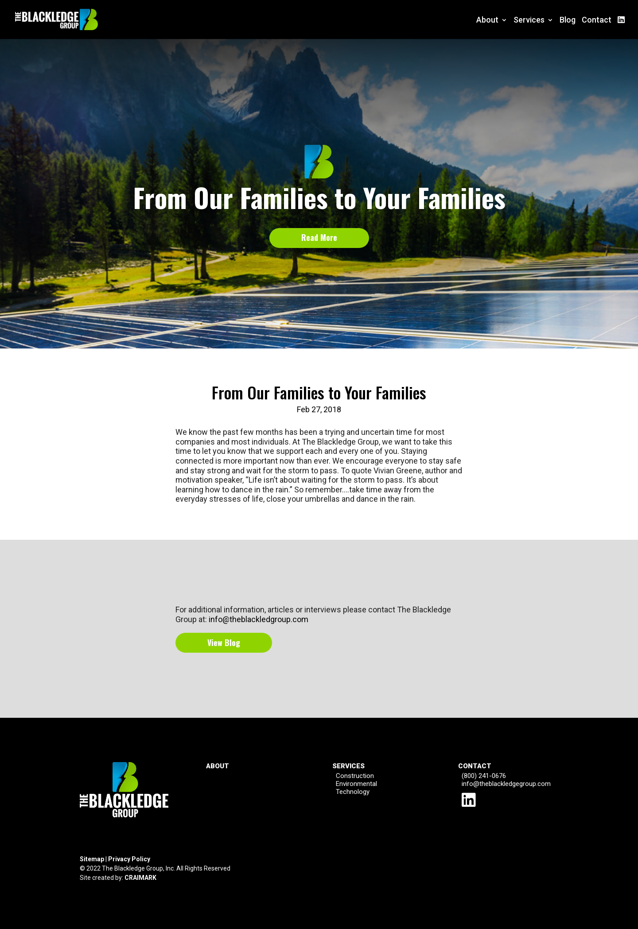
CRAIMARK (140, 877)
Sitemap (92, 859)
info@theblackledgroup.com (258, 619)
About (487, 20)
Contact (596, 20)
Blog (568, 20)
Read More (319, 237)
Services (529, 20)
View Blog (223, 642)
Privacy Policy (129, 859)
